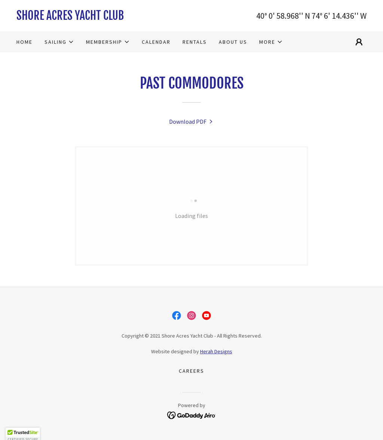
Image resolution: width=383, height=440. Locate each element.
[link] (104, 17)
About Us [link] (233, 42)
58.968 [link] (287, 15)
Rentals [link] (195, 42)
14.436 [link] (343, 15)
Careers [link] (191, 370)
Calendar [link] (156, 42)
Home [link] (24, 42)
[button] (59, 41)
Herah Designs (216, 351)
